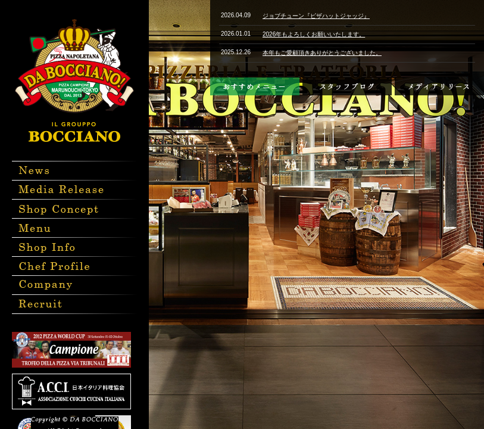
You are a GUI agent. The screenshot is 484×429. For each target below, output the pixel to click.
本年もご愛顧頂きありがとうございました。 (322, 52)
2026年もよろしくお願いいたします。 (314, 34)
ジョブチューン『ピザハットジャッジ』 (316, 16)
